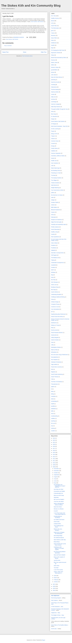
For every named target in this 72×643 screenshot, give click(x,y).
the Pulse (53, 279)
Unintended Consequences (57, 262)
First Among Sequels (56, 597)
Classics (53, 138)
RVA (52, 369)
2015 (54, 452)
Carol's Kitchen (54, 292)
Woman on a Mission (59, 508)
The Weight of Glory (55, 615)
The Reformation (55, 28)
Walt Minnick (54, 185)
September (56, 474)
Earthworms (54, 322)
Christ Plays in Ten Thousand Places (59, 602)
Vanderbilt (53, 265)
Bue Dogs (53, 289)
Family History (54, 148)
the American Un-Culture (57, 195)
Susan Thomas (54, 376)
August (56, 476)
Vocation (53, 267)
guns (52, 30)
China (52, 299)
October (56, 472)
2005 (54, 588)
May (55, 483)
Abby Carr (53, 96)
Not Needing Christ (55, 170)
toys (52, 425)
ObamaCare (54, 87)
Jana (52, 604)
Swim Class (56, 565)
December (56, 468)
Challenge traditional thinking (58, 297)
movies (52, 94)
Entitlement (53, 42)
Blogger (43, 640)
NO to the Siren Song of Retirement (59, 354)
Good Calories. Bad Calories (37, 21)
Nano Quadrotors (55, 236)
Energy (52, 146)
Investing (53, 84)
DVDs (52, 214)
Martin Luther (54, 62)
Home (24, 52)
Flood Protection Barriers (57, 332)
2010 (54, 462)
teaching (53, 421)
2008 (54, 466)
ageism (53, 386)
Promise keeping (55, 89)
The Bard (53, 175)
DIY (52, 311)
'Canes (52, 33)
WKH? (52, 269)
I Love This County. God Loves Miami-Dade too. (60, 513)
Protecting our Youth (56, 172)
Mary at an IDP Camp (59, 495)
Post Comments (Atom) (27, 56)
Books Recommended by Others (58, 57)
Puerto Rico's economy (56, 366)
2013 (54, 456)
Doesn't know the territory (57, 316)
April (55, 575)
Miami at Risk (54, 349)
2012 (54, 458)
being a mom (54, 133)
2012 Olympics (54, 282)
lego (52, 47)
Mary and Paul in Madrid (59, 555)
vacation (53, 430)
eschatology (54, 401)
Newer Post (5, 52)
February (56, 579)
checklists (53, 396)
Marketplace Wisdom (56, 347)
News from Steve (58, 506)
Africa (52, 111)
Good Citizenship (55, 229)
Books (52, 20)
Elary (52, 327)
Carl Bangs (53, 101)
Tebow (52, 55)
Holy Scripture (54, 600)
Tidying (53, 260)
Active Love (54, 284)
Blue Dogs (53, 114)
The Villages (54, 180)
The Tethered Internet (59, 537)
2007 (54, 584)
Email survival (54, 330)
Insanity (53, 234)
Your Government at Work (57, 190)
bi (51, 389)
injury (52, 277)
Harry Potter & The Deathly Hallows (59, 625)
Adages (53, 200)
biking (52, 394)
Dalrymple (53, 217)
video (52, 197)
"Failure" (53, 136)
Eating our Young (55, 325)
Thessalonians (54, 384)
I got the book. (57, 560)
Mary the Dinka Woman (56, 77)
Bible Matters (54, 207)
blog (52, 274)
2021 (54, 442)
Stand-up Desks (55, 92)
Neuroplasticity (54, 357)
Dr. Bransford (54, 116)
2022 (54, 440)
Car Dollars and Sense (59, 519)
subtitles (53, 418)
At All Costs (54, 628)
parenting (53, 79)
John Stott (53, 74)
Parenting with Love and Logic (58, 617)
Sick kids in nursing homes (57, 252)
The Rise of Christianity (56, 381)
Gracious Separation (56, 153)
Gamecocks (54, 335)
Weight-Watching (55, 187)
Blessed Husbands (55, 209)
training (53, 428)
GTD (52, 23)
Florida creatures (55, 227)
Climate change (54, 301)
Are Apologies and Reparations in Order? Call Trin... (59, 486)
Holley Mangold (54, 337)
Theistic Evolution (55, 182)
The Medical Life (55, 257)
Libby (52, 344)
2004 (54, 590)
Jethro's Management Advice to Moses (59, 504)
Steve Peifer (54, 38)
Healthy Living (54, 231)
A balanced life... (58, 523)
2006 (54, 586)
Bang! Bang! (57, 541)
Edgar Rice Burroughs (56, 222)
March (55, 577)
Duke (52, 40)
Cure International (55, 309)
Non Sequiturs (54, 359)
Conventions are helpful (59, 491)
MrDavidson (54, 352)
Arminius (53, 99)
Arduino (53, 204)
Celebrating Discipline (56, 294)
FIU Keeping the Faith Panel (57, 50)
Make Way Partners (55, 106)
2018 (54, 446)
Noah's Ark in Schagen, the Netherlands (59, 533)
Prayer (52, 131)
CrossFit (53, 143)
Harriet (52, 158)
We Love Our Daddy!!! (59, 499)
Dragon (53, 119)
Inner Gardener (54, 163)
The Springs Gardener (56, 177)
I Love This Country (58, 569)
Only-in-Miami (54, 243)
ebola (52, 398)
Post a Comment (8, 45)
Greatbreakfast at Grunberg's (58, 517)
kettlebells (53, 408)
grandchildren (54, 69)
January (56, 581)
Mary (59, 612)
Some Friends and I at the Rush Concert (60, 544)
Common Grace (55, 141)
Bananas (53, 35)
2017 (54, 448)
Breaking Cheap (55, 287)
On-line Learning (55, 128)
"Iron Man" (56, 567)
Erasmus (53, 60)
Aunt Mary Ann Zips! (58, 489)
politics (52, 192)
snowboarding (54, 416)
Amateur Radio (54, 202)
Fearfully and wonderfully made (58, 224)
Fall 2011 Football (55, 104)
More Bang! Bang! (58, 535)
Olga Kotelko (54, 364)
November (56, 470)
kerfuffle (53, 406)
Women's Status (55, 67)
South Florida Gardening (57, 374)
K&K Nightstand (55, 595)
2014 (54, 454)
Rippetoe (53, 371)
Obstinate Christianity (56, 362)
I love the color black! (59, 501)
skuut (52, 413)
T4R (52, 379)
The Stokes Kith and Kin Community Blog (31, 5)
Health (52, 45)
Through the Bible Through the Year (59, 109)
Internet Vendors (55, 339)
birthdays (53, 272)
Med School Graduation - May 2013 (59, 126)
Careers (53, 212)
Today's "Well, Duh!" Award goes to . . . (58, 572)
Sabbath (53, 250)
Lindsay (53, 618)
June (55, 480)
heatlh (52, 403)
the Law (53, 423)
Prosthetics (53, 247)
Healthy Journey (55, 18)
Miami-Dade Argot (55, 168)
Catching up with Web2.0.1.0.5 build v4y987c (59, 548)
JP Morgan (53, 123)
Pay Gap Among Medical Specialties (59, 552)
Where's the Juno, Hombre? (58, 529)
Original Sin (54, 612)
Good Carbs (56, 521)
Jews (52, 342)
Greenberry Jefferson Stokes (58, 155)
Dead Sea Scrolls (55, 82)
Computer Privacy (55, 304)
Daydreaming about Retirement (58, 314)
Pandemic (53, 245)
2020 (54, 444)
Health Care (54, 160)
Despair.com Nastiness (56, 219)
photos (52, 72)
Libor (52, 165)
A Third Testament (55, 606)
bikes (52, 391)
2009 (54, 464)
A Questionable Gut (58, 493)
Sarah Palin (54, 25)
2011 (54, 460)
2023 (54, 438)
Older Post (43, 52)
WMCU (53, 64)
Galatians (53, 150)
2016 (54, 450)
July (55, 478)
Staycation (56, 497)
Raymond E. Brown (55, 52)
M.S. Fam (53, 15)
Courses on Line (55, 306)
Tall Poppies (54, 255)
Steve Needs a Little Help (60, 539)
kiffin (52, 411)
